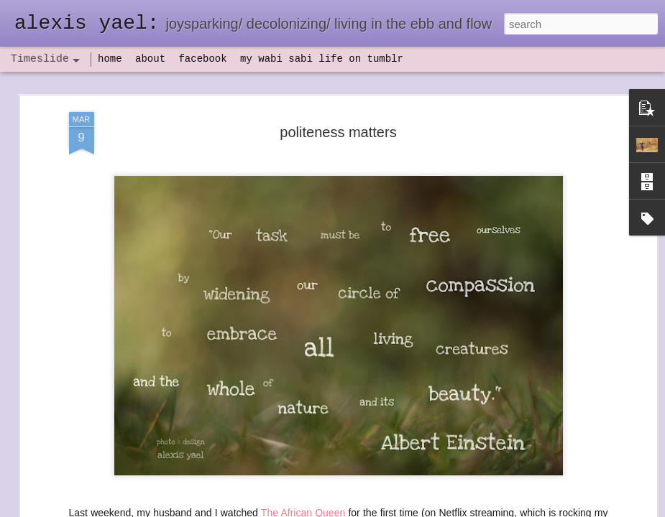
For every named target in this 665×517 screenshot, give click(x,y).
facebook (202, 59)
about (150, 59)
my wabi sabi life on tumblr (321, 59)
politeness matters (338, 114)
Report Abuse (419, 509)
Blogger (377, 509)
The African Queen (303, 494)
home (110, 59)
